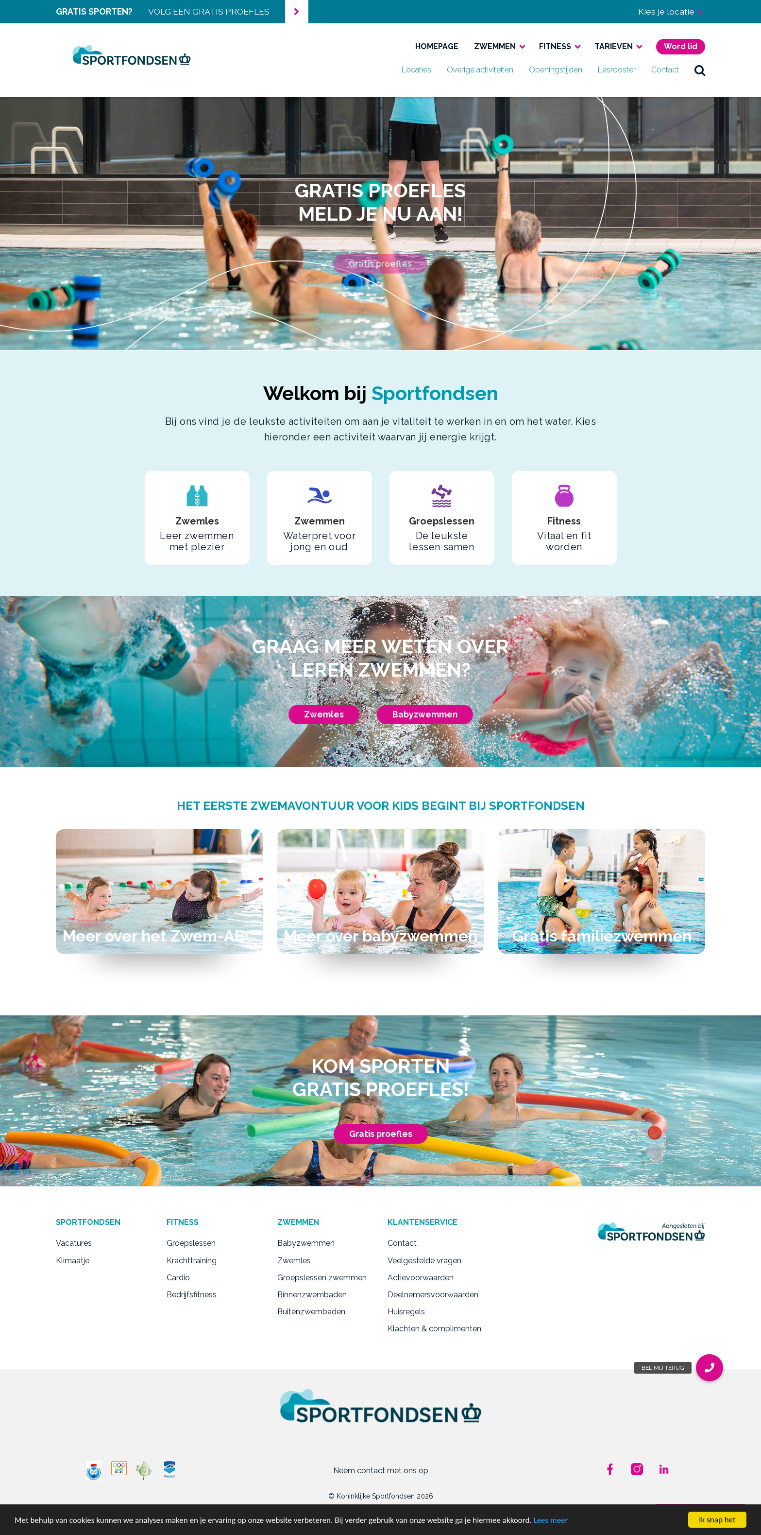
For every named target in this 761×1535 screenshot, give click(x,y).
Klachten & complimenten (434, 1328)
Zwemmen (495, 46)
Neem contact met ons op (380, 1470)
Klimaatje (72, 1260)
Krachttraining (192, 1260)
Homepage (436, 46)
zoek (699, 70)
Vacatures (74, 1243)
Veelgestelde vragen (424, 1260)
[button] (709, 1367)
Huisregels (406, 1311)
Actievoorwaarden (421, 1277)
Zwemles (324, 714)
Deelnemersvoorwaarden (433, 1294)
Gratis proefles (380, 1134)
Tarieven (613, 46)
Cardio (178, 1277)
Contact (665, 69)
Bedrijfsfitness (192, 1294)
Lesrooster (617, 69)
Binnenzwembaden (312, 1294)
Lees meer (551, 1520)
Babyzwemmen (424, 714)
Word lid (680, 46)
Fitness (555, 46)
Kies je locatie (671, 11)
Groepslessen (191, 1243)
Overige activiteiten (480, 69)
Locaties (416, 69)
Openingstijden (555, 69)
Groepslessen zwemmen (322, 1277)
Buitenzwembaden (311, 1311)
